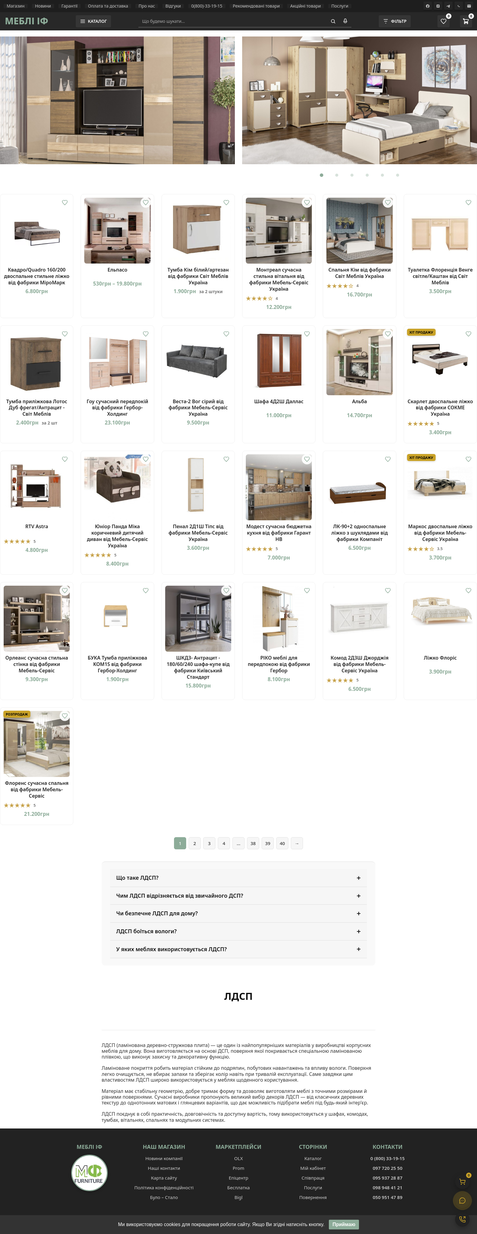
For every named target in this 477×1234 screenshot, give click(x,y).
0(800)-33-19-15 (206, 6)
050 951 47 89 (387, 1197)
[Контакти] (462, 1219)
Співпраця (312, 1178)
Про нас (146, 6)
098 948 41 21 (387, 1187)
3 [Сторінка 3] (209, 843)
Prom (238, 1168)
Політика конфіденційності (164, 1187)
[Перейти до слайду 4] (367, 175)
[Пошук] (333, 21)
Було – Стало (164, 1197)
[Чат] (462, 1200)
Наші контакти (164, 1168)
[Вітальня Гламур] (117, 100)
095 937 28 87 (387, 1178)
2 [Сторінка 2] (194, 843)
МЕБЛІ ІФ (26, 21)
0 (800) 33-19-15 (388, 1158)
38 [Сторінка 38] (253, 843)
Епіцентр (238, 1178)
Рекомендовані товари (256, 6)
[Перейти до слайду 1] (321, 175)
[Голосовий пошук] (345, 21)
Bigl (239, 1197)
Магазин (16, 6)
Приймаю (344, 1225)
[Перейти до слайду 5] (382, 175)
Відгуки (173, 6)
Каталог (313, 1158)
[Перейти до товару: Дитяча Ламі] (359, 100)
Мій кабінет (313, 1168)
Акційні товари (305, 6)
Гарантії (69, 6)
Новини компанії (164, 1158)
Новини (43, 6)
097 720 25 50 (387, 1168)
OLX (238, 1158)
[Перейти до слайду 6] (397, 175)
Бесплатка (238, 1187)
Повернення (313, 1197)
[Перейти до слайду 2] (336, 175)
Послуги (339, 6)
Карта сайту (164, 1178)
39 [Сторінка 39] (267, 843)
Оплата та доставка (108, 6)
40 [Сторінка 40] (282, 843)
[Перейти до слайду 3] (352, 175)
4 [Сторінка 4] (224, 843)
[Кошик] (462, 1181)
